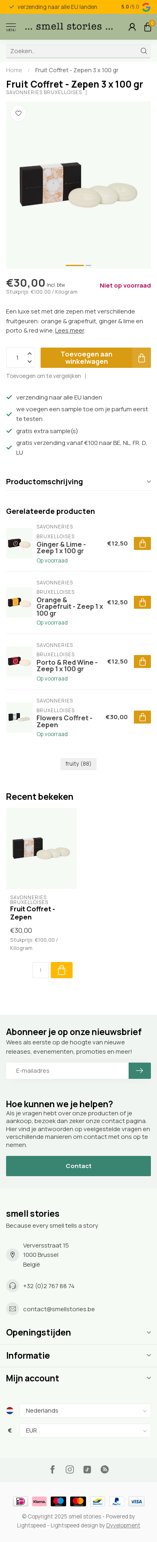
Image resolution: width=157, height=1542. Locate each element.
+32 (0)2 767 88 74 (49, 1286)
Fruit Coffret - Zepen (32, 913)
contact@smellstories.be (59, 1309)
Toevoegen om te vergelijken (43, 376)
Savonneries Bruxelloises (44, 92)
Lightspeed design (74, 1525)
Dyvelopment (123, 1525)
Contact (79, 1166)
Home (14, 70)
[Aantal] (40, 970)
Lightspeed (31, 1525)
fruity (78, 763)
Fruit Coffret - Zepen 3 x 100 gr (76, 70)
